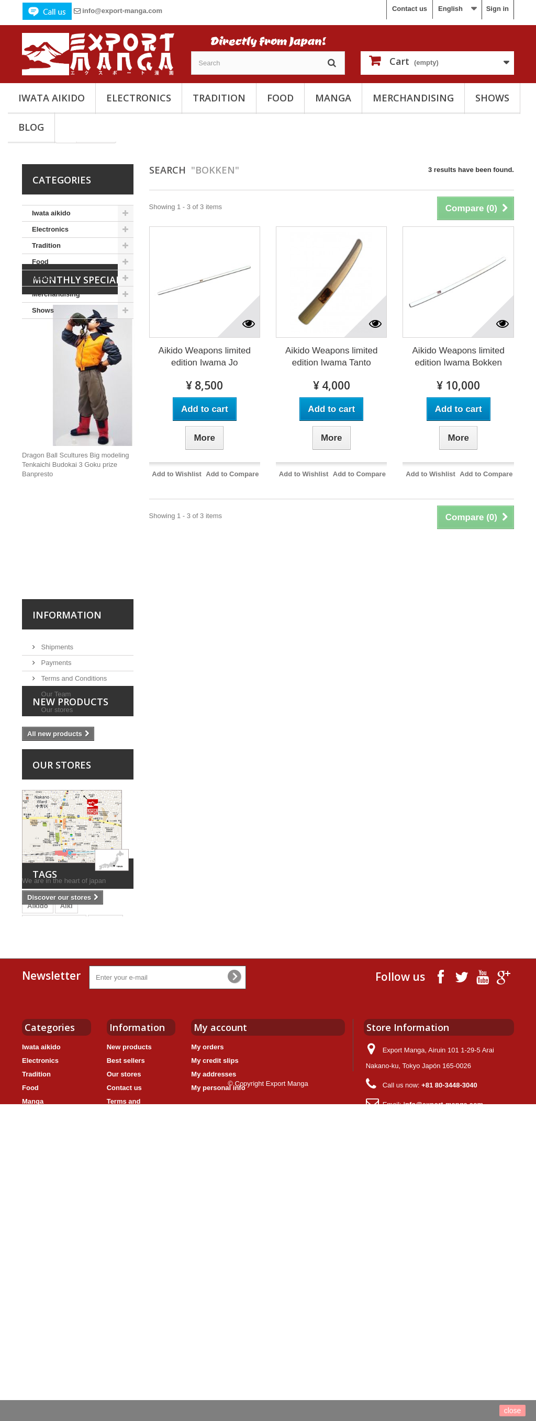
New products (70, 815)
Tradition (219, 97)
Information (67, 685)
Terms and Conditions (73, 745)
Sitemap (120, 1382)
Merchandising (413, 97)
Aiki (66, 1089)
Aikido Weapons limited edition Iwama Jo (205, 357)
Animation (44, 1151)
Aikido (37, 1089)
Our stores (56, 776)
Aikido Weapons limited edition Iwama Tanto (331, 357)
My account (220, 1271)
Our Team (55, 760)
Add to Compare (232, 474)
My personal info (218, 1332)
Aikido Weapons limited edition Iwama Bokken (458, 357)
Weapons (42, 1136)
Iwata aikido (51, 97)
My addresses (213, 1318)
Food (280, 97)
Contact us (409, 9)
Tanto (98, 1136)
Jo (73, 1136)
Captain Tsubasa (54, 1104)
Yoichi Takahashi (87, 1120)
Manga (333, 97)
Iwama (37, 1120)
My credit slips (214, 1305)
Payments (55, 729)
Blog (31, 127)
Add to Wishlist (177, 474)
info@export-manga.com (122, 11)
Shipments (56, 713)
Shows (492, 97)
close (512, 1410)
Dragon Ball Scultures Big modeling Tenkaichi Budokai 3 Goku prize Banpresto (75, 535)
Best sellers (126, 1305)
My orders (207, 1291)
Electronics (138, 97)
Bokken (105, 1104)
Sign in (497, 9)
